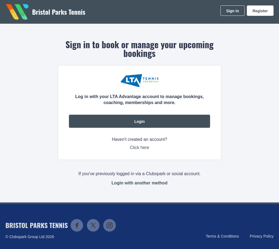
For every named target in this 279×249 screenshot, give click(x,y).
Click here (139, 147)
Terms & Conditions (222, 236)
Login (139, 121)
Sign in (232, 11)
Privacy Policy (262, 236)
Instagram (109, 225)
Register (260, 11)
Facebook (77, 225)
